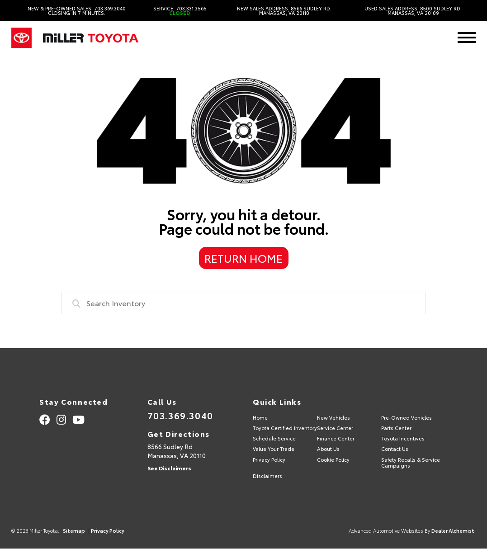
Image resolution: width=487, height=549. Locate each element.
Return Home (243, 257)
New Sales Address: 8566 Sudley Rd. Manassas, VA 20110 (284, 11)
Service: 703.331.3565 (180, 11)
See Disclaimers (169, 468)
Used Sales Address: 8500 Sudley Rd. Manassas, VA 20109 (413, 11)
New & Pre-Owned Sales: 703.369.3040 (77, 11)
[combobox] (243, 303)
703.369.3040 (180, 415)
